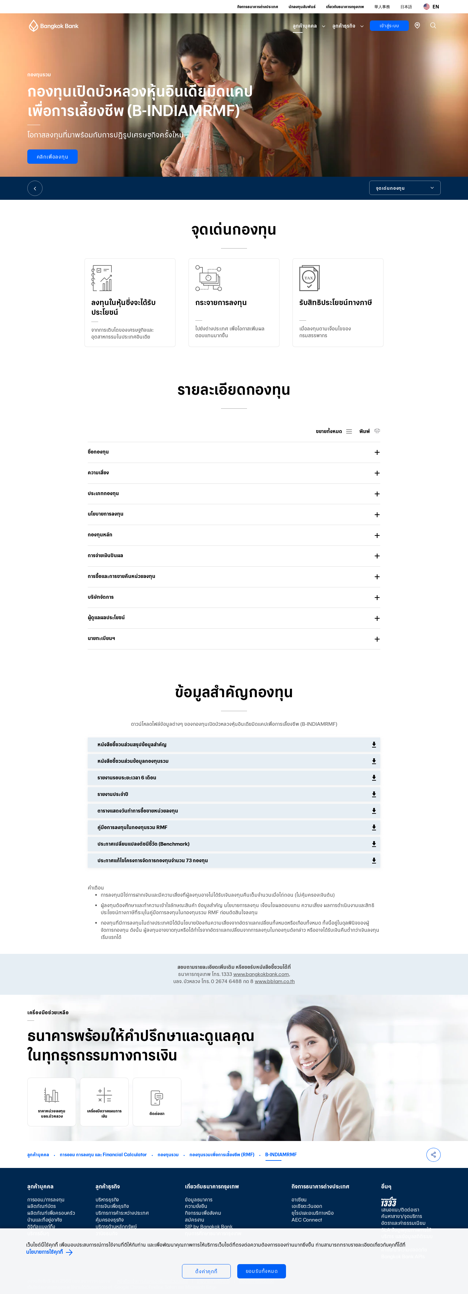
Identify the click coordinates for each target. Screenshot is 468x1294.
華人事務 (382, 6)
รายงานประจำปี (113, 794)
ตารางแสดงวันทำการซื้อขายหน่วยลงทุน (138, 811)
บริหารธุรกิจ (107, 1200)
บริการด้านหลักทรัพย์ (116, 1227)
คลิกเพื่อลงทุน (53, 157)
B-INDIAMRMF (281, 1155)
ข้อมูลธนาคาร (198, 1200)
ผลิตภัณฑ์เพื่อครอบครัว (51, 1213)
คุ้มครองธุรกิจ (110, 1220)
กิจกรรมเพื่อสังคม (203, 1213)
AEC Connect (307, 1220)
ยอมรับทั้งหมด (262, 1271)
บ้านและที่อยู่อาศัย (44, 1220)
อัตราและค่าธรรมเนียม (403, 1223)
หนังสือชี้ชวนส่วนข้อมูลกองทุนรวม (133, 761)
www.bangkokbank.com (261, 974)
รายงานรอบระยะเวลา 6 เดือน (127, 778)
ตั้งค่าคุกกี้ (206, 1271)
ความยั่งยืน (196, 1206)
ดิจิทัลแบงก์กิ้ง (41, 1227)
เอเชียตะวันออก (307, 1206)
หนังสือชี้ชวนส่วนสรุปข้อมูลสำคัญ (132, 744)
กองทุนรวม (168, 1155)
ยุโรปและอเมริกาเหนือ (313, 1213)
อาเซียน (299, 1200)
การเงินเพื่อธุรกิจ (112, 1206)
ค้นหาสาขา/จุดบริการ (401, 1216)
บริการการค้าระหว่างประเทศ (122, 1213)
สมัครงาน (194, 1220)
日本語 (406, 6)
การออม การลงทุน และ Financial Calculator (103, 1155)
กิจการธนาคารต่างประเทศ (257, 6)
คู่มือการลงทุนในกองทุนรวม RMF (132, 827)
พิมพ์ (365, 431)
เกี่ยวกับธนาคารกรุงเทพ (345, 6)
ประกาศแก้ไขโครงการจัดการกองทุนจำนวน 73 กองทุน (153, 860)
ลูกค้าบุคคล (305, 26)
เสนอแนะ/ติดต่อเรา (400, 1210)
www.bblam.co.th (275, 981)
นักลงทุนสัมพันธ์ (302, 6)
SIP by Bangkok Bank (208, 1227)
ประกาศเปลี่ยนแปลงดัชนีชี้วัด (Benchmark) (143, 844)
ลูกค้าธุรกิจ (343, 26)
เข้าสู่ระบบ (389, 26)
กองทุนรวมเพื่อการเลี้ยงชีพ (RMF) (221, 1155)
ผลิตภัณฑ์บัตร (41, 1206)
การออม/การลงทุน (46, 1200)
